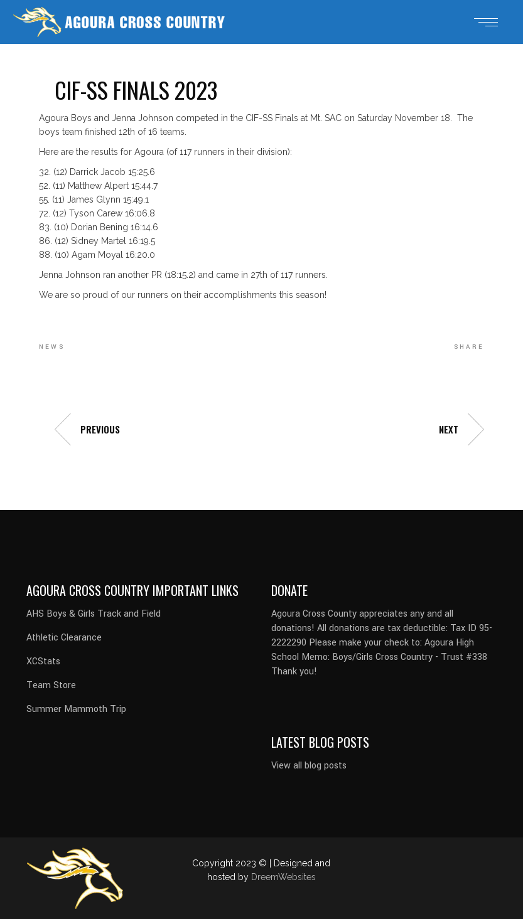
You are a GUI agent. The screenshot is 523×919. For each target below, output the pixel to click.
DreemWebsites (283, 877)
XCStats (43, 661)
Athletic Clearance (64, 637)
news (52, 347)
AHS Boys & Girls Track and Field (93, 613)
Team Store (51, 685)
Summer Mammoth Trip (76, 709)
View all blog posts (309, 765)
